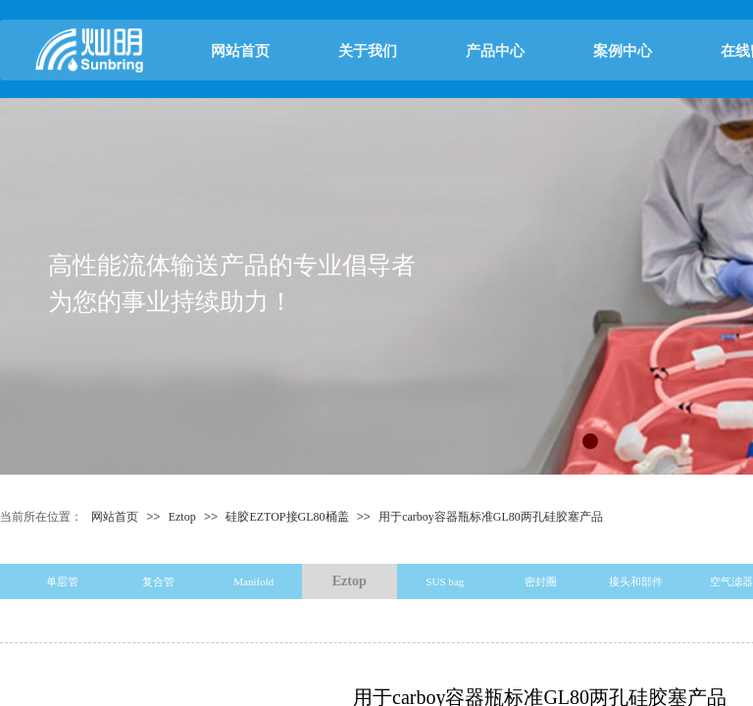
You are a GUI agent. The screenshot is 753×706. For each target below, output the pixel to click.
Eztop (182, 517)
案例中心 (622, 51)
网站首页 (240, 51)
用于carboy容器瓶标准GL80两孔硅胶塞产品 (490, 517)
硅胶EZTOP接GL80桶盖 (287, 517)
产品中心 (495, 51)
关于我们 (367, 51)
